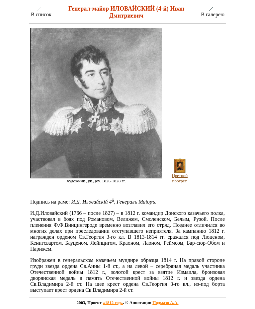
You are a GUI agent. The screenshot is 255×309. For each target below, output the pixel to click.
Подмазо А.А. (165, 302)
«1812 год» (113, 302)
